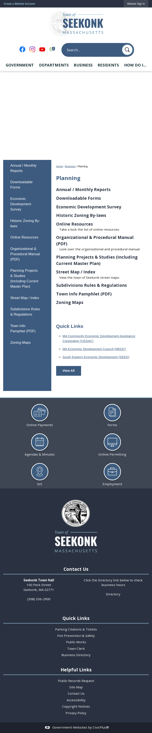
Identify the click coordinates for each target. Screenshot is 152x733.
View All (68, 370)
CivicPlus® (101, 727)
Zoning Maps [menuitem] (69, 302)
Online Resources (24, 237)
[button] (127, 49)
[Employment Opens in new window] (112, 472)
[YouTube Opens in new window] (42, 49)
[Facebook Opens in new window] (22, 49)
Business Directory (76, 655)
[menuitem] (27, 168)
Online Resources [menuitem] (74, 224)
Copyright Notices (76, 706)
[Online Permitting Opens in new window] (112, 443)
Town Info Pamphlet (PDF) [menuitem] (84, 294)
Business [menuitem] (83, 65)
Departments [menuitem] (54, 65)
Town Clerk (76, 648)
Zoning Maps (20, 343)
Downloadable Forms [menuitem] (78, 198)
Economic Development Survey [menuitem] (88, 207)
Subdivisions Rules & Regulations (25, 311)
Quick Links (69, 326)
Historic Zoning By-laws (25, 223)
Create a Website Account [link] (19, 3)
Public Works (76, 642)
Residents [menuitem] (108, 65)
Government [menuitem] (20, 65)
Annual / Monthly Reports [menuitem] (83, 189)
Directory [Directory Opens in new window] (113, 594)
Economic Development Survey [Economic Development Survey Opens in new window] (20, 204)
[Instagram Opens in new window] (32, 49)
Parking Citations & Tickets (76, 629)
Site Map (76, 687)
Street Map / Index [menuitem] (75, 272)
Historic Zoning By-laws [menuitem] (81, 215)
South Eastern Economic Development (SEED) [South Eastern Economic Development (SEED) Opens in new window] (95, 357)
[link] (136, 3)
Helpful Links (76, 669)
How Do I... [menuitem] (135, 65)
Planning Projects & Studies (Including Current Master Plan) (24, 278)
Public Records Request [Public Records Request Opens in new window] (76, 681)
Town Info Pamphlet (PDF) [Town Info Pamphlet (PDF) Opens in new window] (23, 328)
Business (70, 166)
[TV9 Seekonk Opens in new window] (52, 48)
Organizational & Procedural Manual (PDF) (25, 254)
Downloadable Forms (21, 184)
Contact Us (76, 693)
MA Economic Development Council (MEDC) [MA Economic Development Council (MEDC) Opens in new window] (94, 349)
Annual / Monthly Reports (23, 168)
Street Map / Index (24, 298)
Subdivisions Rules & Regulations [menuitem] (91, 285)
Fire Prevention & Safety (76, 635)
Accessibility (76, 700)
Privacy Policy (76, 713)
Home (59, 166)
